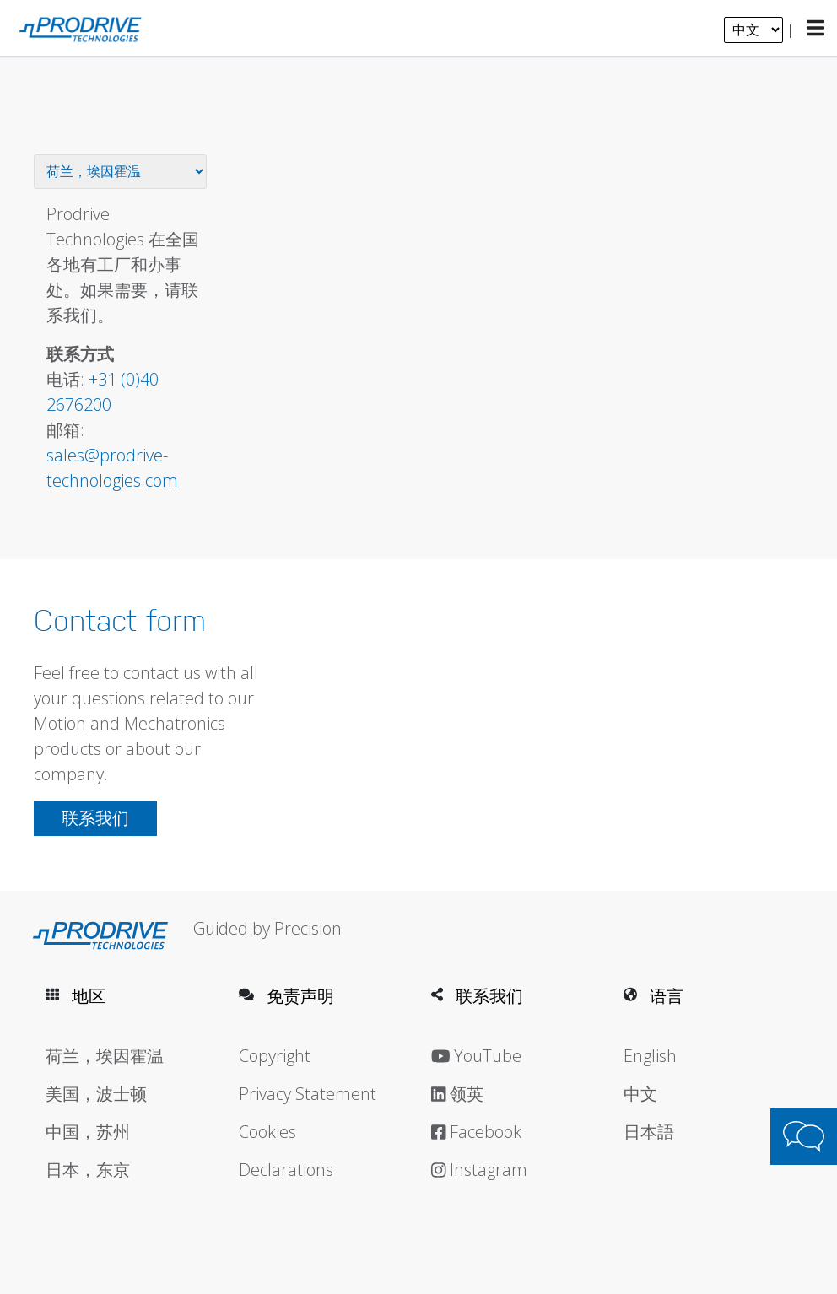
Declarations (286, 1169)
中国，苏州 (88, 1131)
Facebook (476, 1131)
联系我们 (95, 817)
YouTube (476, 1055)
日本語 (649, 1131)
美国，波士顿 (96, 1093)
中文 (640, 1093)
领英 (457, 1093)
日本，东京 (88, 1169)
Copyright (274, 1055)
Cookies (267, 1131)
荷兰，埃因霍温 (105, 1055)
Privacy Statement (307, 1093)
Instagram (479, 1169)
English (650, 1055)
